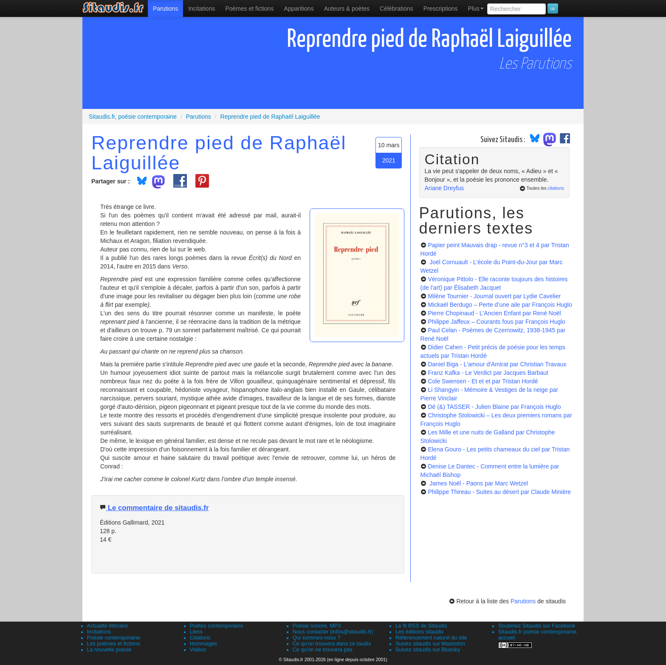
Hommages (203, 644)
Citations (200, 638)
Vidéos (198, 650)
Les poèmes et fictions (113, 644)
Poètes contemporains (216, 626)
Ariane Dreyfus (444, 188)
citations (555, 188)
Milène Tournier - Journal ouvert (494, 296)
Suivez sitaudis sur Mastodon (430, 644)
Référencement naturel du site (431, 638)
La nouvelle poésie (109, 650)
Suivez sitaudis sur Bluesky (427, 650)
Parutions (165, 8)
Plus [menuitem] (476, 8)
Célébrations (396, 8)
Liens (196, 632)
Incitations (99, 632)
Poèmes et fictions (249, 8)
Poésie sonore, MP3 (317, 626)
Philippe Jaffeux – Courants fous (496, 321)
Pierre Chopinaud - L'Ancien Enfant (494, 313)
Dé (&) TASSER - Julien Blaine (494, 406)
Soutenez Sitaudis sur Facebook (536, 626)
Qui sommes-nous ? (317, 638)
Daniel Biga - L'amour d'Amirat (497, 364)
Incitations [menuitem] (201, 8)
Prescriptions (440, 8)
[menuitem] (165, 8)
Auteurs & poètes (347, 8)
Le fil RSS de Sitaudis (421, 626)
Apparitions (299, 8)
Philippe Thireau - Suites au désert (499, 491)
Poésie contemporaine (113, 638)
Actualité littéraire (107, 626)
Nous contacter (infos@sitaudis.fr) (333, 632)
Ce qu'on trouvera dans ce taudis (332, 644)
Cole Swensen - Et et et (483, 381)
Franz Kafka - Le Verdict (488, 372)
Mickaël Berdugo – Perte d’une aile (500, 304)
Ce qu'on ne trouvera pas (323, 650)
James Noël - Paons (478, 483)
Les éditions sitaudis (419, 632)
